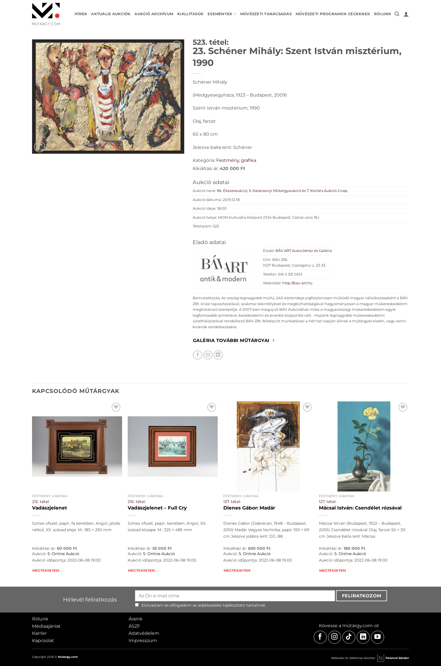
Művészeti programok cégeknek (333, 14)
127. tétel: (327, 501)
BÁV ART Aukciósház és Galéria (303, 251)
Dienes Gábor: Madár (249, 508)
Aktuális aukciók (110, 14)
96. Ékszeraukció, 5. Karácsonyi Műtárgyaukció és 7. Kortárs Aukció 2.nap (282, 191)
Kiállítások (190, 14)
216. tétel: (137, 501)
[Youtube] (377, 637)
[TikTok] (349, 637)
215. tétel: (41, 501)
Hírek (81, 14)
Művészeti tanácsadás (266, 14)
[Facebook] (320, 637)
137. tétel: (232, 501)
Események (222, 14)
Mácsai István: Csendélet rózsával (360, 508)
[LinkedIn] (363, 637)
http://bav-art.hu (297, 283)
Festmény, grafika (236, 160)
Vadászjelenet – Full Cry (157, 508)
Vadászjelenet (49, 508)
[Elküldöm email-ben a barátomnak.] (208, 355)
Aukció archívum (153, 14)
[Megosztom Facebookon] (197, 355)
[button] (397, 13)
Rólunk (383, 14)
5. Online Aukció (63, 553)
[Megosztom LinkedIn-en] (218, 355)
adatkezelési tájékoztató (221, 605)
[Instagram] (334, 637)
